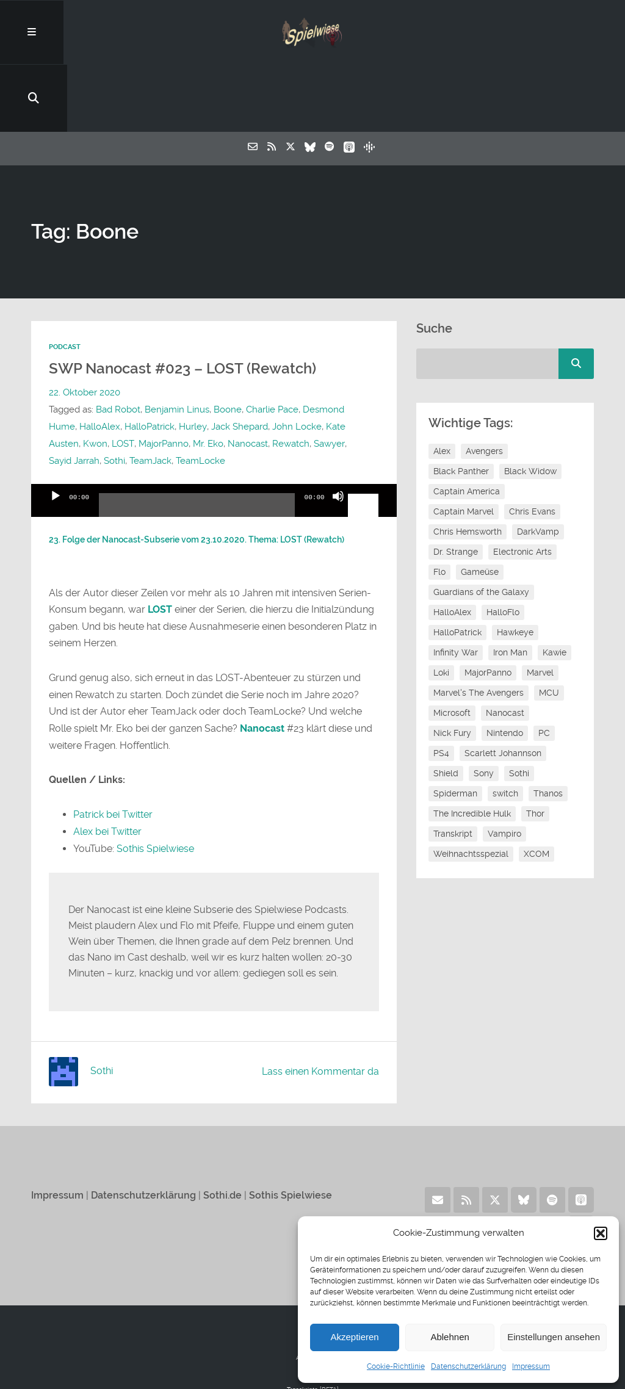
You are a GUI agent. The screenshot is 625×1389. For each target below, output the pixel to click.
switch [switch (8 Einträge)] (505, 729)
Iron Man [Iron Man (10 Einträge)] (510, 588)
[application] (213, 435)
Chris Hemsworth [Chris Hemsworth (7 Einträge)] (467, 467)
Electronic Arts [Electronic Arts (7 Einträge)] (522, 487)
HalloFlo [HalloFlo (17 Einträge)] (502, 548)
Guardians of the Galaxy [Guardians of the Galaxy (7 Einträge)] (481, 528)
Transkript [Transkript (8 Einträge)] (452, 769)
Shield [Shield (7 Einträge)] (445, 709)
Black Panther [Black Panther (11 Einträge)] (461, 407)
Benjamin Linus (177, 344)
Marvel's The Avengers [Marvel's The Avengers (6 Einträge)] (478, 628)
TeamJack (150, 396)
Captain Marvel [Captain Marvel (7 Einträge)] (463, 447)
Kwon (95, 378)
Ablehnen (449, 1337)
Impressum (531, 1366)
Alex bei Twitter (107, 766)
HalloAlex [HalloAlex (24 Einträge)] (452, 548)
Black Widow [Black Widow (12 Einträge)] (530, 407)
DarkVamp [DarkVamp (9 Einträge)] (538, 467)
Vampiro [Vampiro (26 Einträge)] (504, 769)
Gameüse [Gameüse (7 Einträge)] (480, 508)
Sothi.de (222, 1129)
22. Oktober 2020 (84, 327)
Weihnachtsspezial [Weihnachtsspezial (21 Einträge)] (470, 790)
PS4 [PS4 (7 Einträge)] (441, 689)
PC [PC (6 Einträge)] (544, 669)
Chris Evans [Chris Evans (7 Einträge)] (532, 447)
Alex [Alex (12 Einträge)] (441, 387)
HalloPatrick (150, 361)
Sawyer (328, 378)
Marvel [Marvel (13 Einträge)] (540, 608)
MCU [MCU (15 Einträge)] (549, 628)
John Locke (296, 361)
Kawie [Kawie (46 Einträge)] (554, 588)
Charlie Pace (272, 344)
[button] (600, 1233)
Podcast (65, 283)
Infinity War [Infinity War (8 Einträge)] (455, 588)
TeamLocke (200, 396)
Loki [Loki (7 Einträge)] (441, 608)
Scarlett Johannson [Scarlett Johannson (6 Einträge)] (502, 689)
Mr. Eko (207, 378)
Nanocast (247, 378)
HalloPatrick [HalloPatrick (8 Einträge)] (457, 568)
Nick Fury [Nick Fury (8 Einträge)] (452, 669)
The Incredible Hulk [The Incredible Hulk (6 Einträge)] (472, 749)
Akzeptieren (354, 1337)
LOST (123, 378)
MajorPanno (163, 378)
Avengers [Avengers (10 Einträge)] (484, 387)
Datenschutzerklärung (468, 1366)
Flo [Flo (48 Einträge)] (439, 508)
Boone (228, 344)
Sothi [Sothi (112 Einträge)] (519, 709)
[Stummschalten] (338, 441)
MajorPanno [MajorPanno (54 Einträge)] (487, 608)
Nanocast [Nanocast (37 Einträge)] (505, 649)
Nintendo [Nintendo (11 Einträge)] (504, 669)
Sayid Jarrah (74, 396)
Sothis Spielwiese (155, 782)
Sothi (114, 396)
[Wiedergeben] (55, 441)
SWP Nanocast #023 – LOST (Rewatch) (188, 304)
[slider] (196, 444)
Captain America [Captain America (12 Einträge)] (466, 427)
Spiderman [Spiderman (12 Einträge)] (455, 729)
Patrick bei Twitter (113, 749)
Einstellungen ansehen (553, 1337)
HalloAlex (99, 361)
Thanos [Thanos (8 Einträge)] (548, 729)
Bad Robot (118, 344)
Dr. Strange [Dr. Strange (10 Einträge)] (455, 487)
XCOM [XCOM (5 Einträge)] (536, 790)
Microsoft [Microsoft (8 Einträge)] (452, 649)
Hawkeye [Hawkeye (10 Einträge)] (515, 568)
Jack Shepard (239, 361)
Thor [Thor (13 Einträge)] (535, 749)
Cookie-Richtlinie (396, 1366)
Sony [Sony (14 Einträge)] (484, 709)
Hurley (192, 361)
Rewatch (290, 378)
